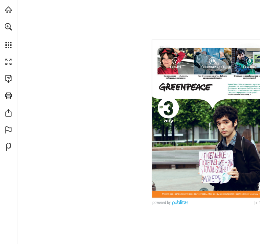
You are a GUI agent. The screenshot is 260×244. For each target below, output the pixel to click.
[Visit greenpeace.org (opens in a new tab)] (8, 9)
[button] (8, 26)
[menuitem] (8, 35)
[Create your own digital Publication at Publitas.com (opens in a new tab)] (8, 146)
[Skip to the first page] (256, 203)
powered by (161, 202)
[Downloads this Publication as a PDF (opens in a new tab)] (8, 78)
